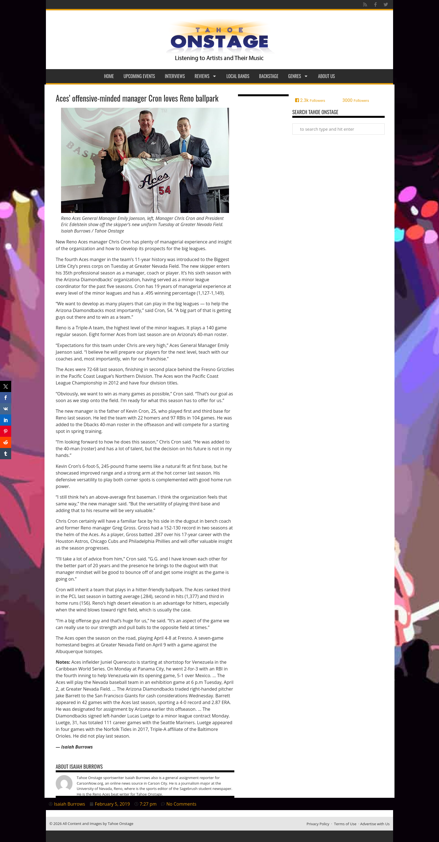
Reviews (206, 76)
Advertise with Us (375, 823)
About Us (326, 76)
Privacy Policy (318, 823)
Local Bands (237, 76)
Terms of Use (345, 823)
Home (109, 76)
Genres (298, 76)
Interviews (175, 76)
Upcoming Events (139, 76)
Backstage (269, 76)
